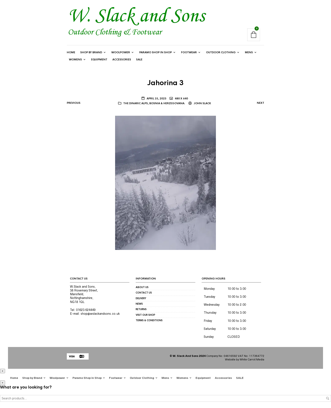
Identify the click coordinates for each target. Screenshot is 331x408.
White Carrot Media (252, 359)
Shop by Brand (91, 52)
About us (142, 287)
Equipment (99, 59)
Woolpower (120, 52)
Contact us (144, 292)
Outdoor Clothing (221, 52)
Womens (75, 59)
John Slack (202, 103)
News (139, 304)
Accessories (121, 59)
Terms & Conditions (149, 320)
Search (327, 398)
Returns (141, 309)
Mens (249, 52)
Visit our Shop (145, 314)
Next (260, 103)
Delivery (141, 298)
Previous (73, 103)
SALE (139, 59)
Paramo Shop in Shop (155, 52)
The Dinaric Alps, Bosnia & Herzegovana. (154, 103)
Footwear (189, 52)
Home (71, 52)
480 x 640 (181, 98)
